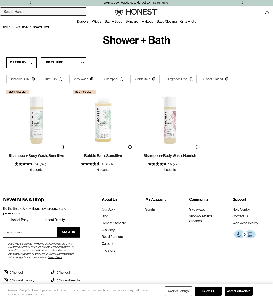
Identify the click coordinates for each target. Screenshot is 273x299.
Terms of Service (63, 243)
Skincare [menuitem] (132, 21)
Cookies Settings (178, 291)
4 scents (103, 169)
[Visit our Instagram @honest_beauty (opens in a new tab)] (23, 280)
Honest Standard (114, 223)
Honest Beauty (54, 220)
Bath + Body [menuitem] (113, 21)
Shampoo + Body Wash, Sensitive (36, 155)
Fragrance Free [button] (179, 79)
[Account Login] (267, 13)
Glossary (108, 230)
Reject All (208, 291)
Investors (108, 250)
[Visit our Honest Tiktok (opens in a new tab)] (70, 272)
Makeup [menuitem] (147, 21)
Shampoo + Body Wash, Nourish (170, 155)
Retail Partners (112, 237)
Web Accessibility (245, 223)
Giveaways (197, 209)
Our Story (109, 209)
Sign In (150, 209)
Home (6, 27)
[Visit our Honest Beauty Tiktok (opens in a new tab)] (70, 280)
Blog (105, 216)
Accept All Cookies (238, 291)
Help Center (241, 209)
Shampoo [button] (113, 79)
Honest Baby (19, 220)
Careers (107, 243)
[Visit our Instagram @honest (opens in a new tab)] (23, 272)
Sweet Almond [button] (216, 79)
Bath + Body (21, 27)
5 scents (36, 169)
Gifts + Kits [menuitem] (188, 21)
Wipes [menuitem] (96, 21)
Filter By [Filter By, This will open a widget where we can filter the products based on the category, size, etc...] (18, 62)
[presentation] (36, 164)
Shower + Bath (41, 27)
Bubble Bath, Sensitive (103, 155)
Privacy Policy (55, 257)
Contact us (240, 216)
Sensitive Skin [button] (22, 79)
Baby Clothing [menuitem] (167, 21)
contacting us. (41, 253)
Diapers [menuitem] (83, 21)
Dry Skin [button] (53, 79)
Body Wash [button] (83, 79)
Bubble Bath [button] (145, 79)
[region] (136, 291)
